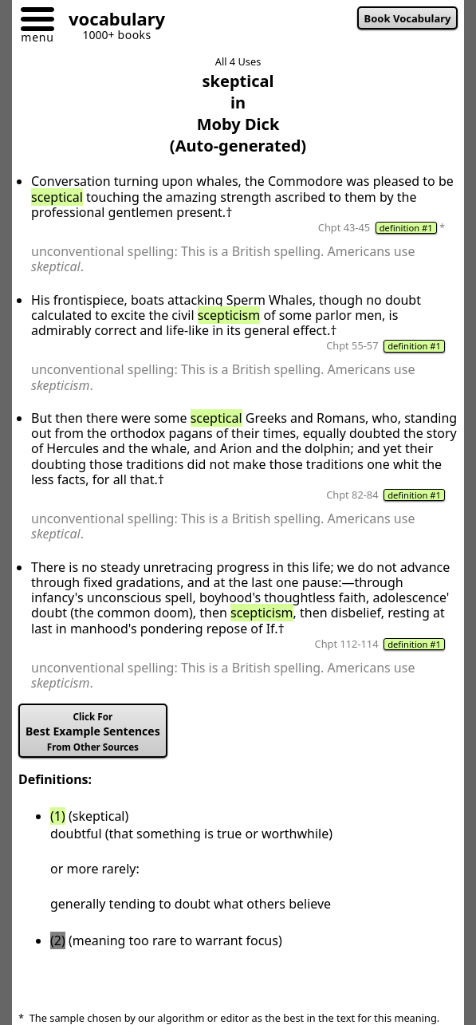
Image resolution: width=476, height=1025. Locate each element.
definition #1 (406, 228)
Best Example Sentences (93, 732)
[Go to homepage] (111, 21)
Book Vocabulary (407, 18)
